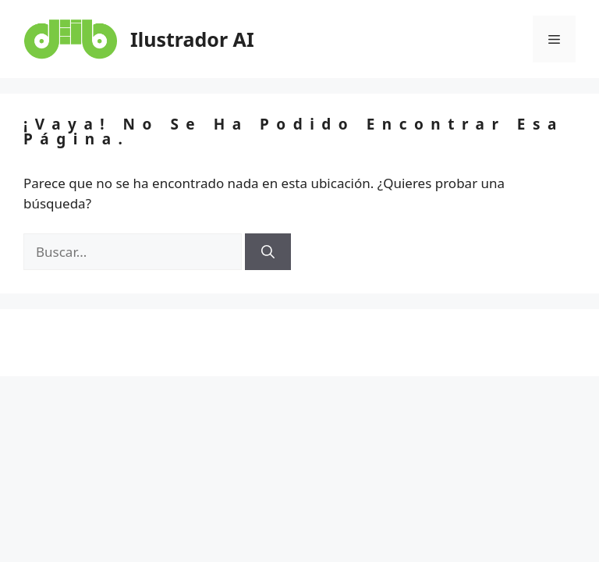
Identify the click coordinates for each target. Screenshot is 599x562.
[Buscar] (268, 252)
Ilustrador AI (192, 39)
